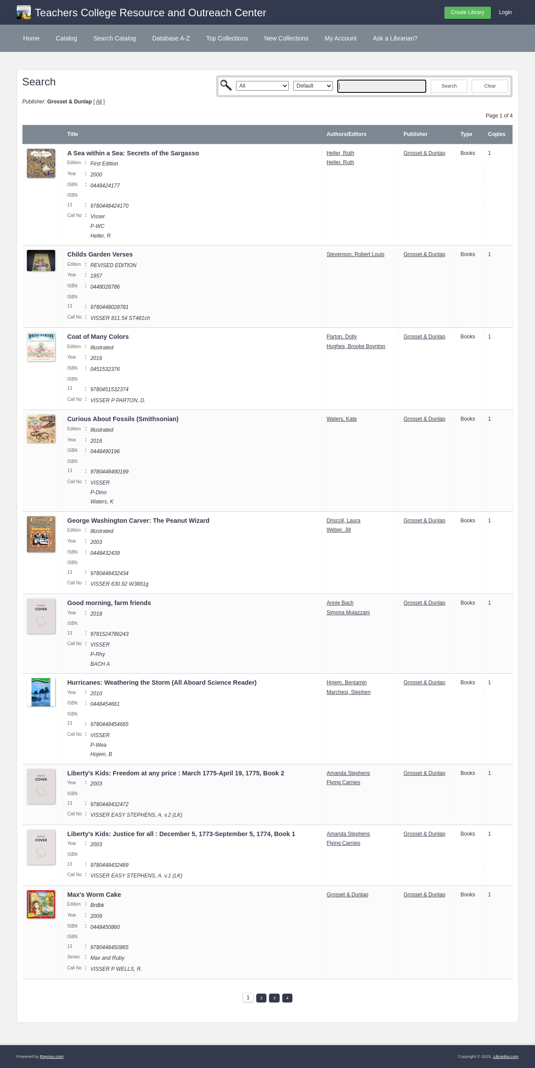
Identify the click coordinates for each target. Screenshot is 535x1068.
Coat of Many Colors (98, 336)
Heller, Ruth (340, 153)
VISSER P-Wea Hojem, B (101, 744)
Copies (496, 134)
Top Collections (227, 38)
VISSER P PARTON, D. (118, 400)
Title (72, 134)
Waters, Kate (342, 419)
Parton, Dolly (342, 337)
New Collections (286, 38)
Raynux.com (51, 1056)
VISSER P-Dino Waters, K (101, 492)
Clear (490, 85)
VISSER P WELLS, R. (116, 969)
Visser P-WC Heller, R (100, 226)
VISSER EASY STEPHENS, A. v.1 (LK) (136, 876)
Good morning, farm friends (109, 602)
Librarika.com (506, 1056)
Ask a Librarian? (395, 38)
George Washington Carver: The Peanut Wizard (138, 520)
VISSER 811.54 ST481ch (120, 318)
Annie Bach (340, 603)
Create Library (467, 12)
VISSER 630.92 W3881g (119, 584)
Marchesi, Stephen (349, 692)
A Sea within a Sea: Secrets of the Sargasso (133, 153)
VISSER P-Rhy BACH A (100, 654)
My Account (341, 38)
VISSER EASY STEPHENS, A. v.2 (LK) (136, 815)
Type (466, 134)
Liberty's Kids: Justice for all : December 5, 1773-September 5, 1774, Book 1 (181, 833)
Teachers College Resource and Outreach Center (150, 12)
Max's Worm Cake (95, 894)
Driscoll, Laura (344, 520)
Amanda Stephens (348, 773)
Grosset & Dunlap (424, 153)
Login (505, 12)
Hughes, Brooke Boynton (356, 346)
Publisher (415, 134)
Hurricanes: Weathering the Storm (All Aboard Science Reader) (162, 682)
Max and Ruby (107, 958)
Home (31, 38)
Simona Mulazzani (348, 612)
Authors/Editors (347, 134)
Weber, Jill (339, 530)
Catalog (66, 38)
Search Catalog (114, 38)
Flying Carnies (344, 782)
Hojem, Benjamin (347, 682)
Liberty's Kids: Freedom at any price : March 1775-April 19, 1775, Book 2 (175, 773)
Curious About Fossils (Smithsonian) (123, 418)
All (99, 102)
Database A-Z (171, 38)
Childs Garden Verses (100, 254)
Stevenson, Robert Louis (355, 254)
